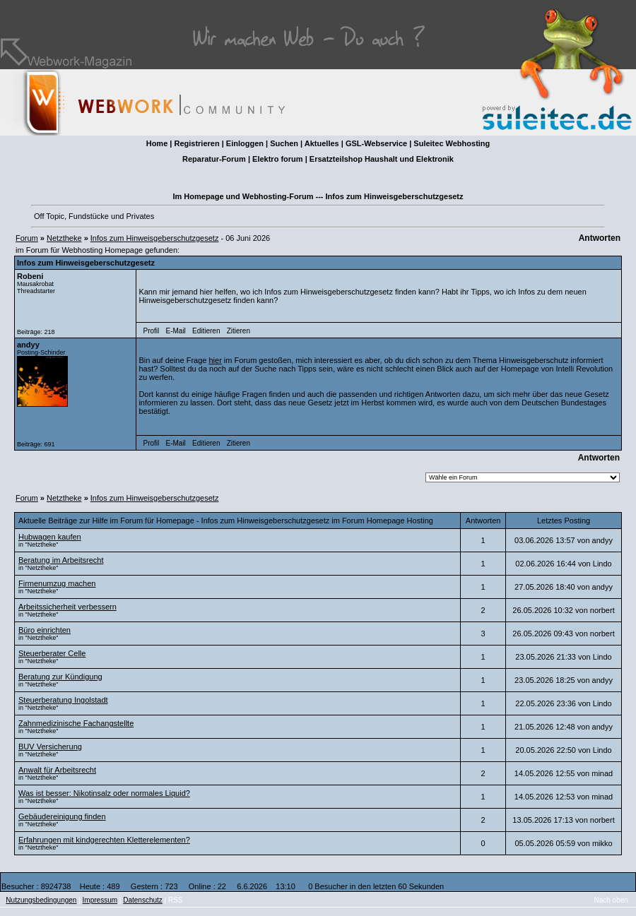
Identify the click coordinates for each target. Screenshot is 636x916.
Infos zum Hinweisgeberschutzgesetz (154, 238)
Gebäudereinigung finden (62, 816)
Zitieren (238, 331)
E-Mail (175, 331)
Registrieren (196, 143)
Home (157, 143)
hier (214, 360)
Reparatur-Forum (214, 159)
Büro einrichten (44, 630)
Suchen (284, 143)
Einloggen (245, 143)
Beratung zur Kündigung (60, 676)
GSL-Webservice (376, 143)
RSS (175, 900)
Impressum (100, 900)
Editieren (206, 331)
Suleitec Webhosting (451, 143)
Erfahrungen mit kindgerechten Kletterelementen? (104, 839)
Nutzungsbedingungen (41, 900)
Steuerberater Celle (52, 653)
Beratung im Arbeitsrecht (60, 560)
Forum (27, 238)
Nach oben (611, 900)
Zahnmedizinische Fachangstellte (76, 723)
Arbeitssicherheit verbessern (67, 606)
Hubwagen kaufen (49, 537)
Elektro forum (277, 159)
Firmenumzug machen (56, 583)
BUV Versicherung (50, 746)
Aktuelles (322, 143)
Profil (151, 331)
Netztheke (64, 238)
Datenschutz (143, 900)
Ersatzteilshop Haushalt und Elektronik (382, 159)
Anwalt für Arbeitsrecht (57, 770)
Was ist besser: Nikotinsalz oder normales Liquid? (104, 793)
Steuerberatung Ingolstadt (63, 700)
